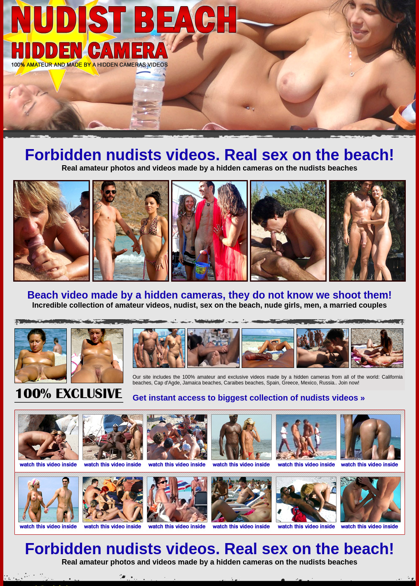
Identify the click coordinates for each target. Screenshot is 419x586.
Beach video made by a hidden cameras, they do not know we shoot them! (209, 295)
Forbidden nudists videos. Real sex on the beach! (209, 155)
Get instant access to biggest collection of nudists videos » (249, 397)
